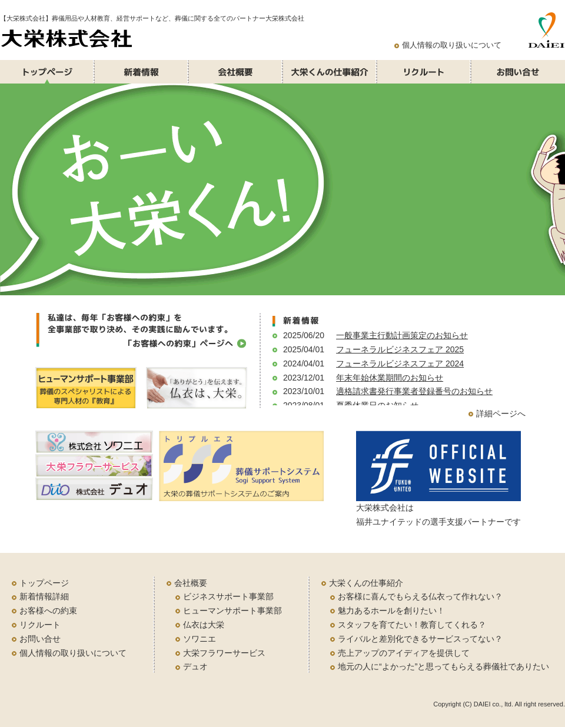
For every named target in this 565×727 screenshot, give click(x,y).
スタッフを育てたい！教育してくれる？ (412, 624)
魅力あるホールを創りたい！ (391, 610)
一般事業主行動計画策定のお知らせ (402, 335)
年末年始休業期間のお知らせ (389, 377)
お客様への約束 (48, 610)
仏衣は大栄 (203, 624)
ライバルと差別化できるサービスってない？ (420, 638)
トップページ (44, 583)
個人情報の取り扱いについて (451, 45)
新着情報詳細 (44, 596)
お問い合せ (40, 638)
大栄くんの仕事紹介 (366, 583)
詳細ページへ (501, 413)
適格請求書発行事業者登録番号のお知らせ (414, 391)
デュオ (195, 666)
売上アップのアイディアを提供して (404, 653)
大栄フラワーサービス (224, 653)
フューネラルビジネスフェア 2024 (400, 363)
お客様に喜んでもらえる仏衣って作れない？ (420, 596)
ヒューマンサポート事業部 (232, 610)
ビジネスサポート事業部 (228, 596)
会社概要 (190, 583)
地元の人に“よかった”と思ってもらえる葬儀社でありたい (443, 666)
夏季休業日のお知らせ (377, 405)
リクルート (40, 624)
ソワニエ (199, 638)
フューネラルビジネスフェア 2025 (400, 349)
